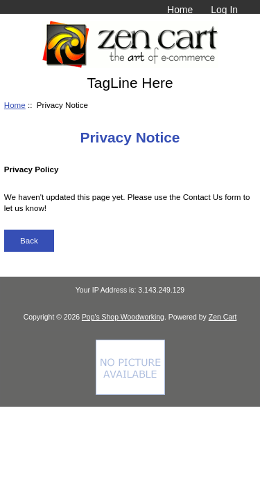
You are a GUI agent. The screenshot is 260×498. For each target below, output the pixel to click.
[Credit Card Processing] (130, 391)
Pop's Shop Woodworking (123, 317)
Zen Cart (223, 317)
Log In (224, 9)
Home (180, 9)
